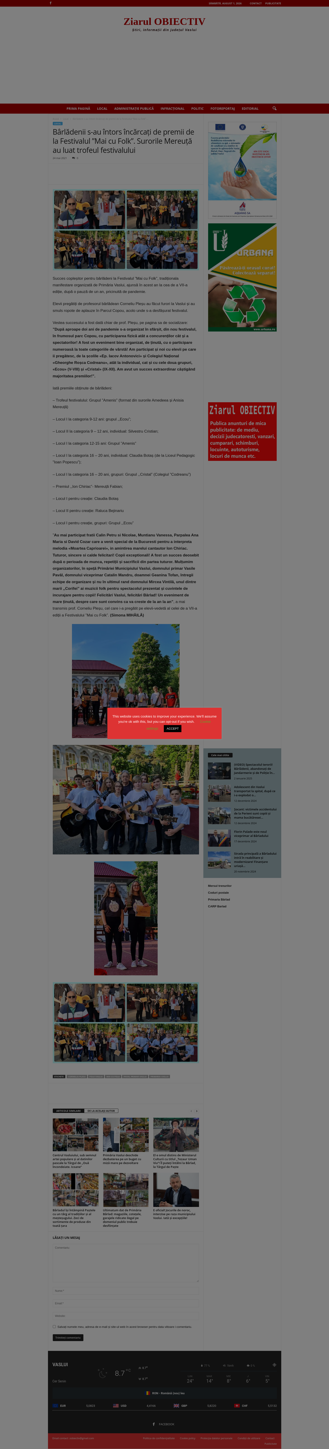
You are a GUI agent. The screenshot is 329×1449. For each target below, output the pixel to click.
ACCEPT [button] (173, 728)
